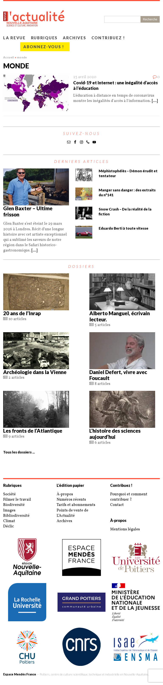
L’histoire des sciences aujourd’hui (115, 434)
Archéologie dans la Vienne (34, 372)
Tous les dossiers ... (19, 452)
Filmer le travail (17, 499)
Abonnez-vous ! (43, 46)
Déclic (8, 526)
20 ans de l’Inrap (22, 313)
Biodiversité (14, 505)
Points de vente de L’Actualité (72, 513)
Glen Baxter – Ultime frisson (27, 211)
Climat (9, 521)
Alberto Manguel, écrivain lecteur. (119, 316)
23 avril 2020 (84, 77)
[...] (155, 101)
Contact (117, 505)
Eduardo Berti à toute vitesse (123, 228)
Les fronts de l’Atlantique (32, 431)
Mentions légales (125, 529)
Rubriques (44, 37)
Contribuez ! (108, 37)
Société (9, 494)
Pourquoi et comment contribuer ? (128, 497)
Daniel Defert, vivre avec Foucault (118, 375)
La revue (14, 37)
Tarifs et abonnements (76, 505)
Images (9, 510)
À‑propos (65, 494)
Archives (74, 37)
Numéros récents (71, 499)
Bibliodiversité (16, 515)
